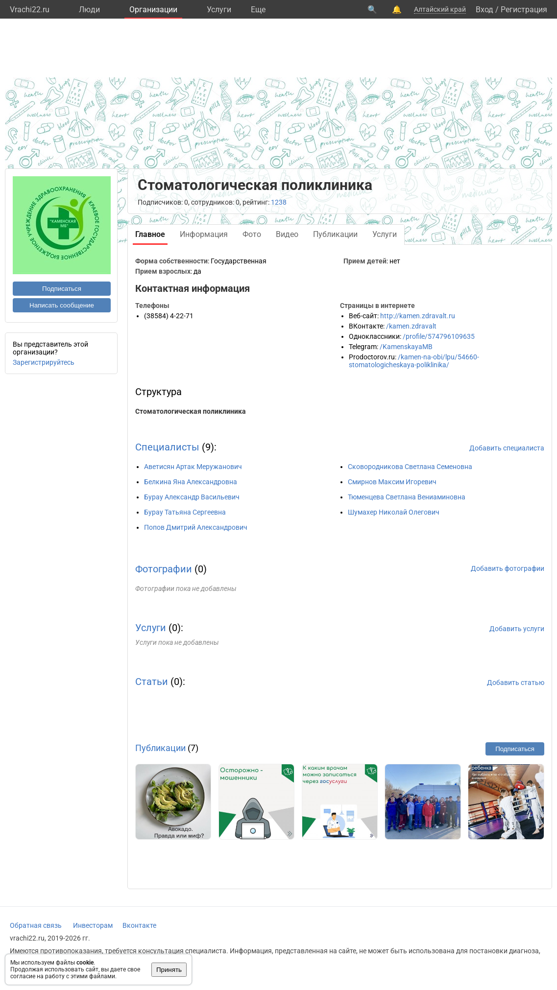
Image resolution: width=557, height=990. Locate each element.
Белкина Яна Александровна (190, 482)
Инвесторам (93, 925)
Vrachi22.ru (29, 9)
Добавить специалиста (506, 448)
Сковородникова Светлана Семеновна (410, 467)
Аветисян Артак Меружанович (193, 467)
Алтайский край (440, 9)
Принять (169, 969)
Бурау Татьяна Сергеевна (185, 512)
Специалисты (167, 447)
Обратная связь (36, 925)
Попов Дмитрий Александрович (195, 527)
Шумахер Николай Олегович (393, 512)
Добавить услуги (516, 629)
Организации (153, 9)
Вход (484, 9)
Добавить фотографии (507, 568)
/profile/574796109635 (439, 336)
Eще (258, 9)
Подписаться (61, 288)
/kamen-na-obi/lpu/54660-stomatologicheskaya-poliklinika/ (414, 361)
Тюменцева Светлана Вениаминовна (406, 497)
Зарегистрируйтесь (43, 362)
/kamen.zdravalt (411, 326)
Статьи (151, 681)
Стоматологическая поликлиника (190, 411)
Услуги (219, 9)
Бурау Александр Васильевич (192, 497)
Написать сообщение (61, 305)
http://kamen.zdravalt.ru (417, 316)
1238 (279, 202)
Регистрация (524, 9)
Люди (89, 9)
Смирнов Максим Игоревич (392, 482)
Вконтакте (139, 925)
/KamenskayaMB (406, 347)
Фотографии (163, 569)
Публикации (160, 748)
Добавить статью (515, 682)
